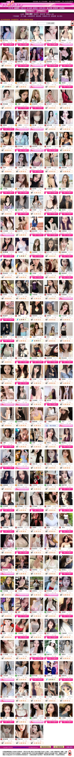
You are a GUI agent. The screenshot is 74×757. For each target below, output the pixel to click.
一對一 (71, 61)
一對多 (56, 421)
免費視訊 (11, 40)
